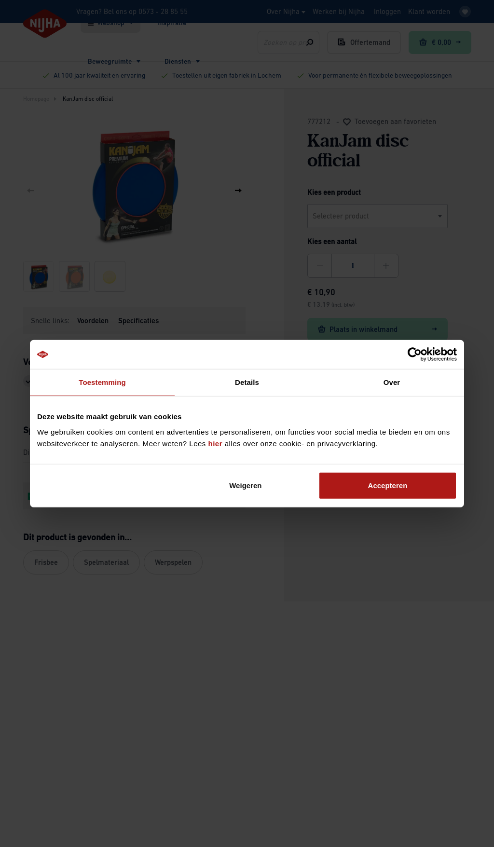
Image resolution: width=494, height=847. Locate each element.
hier (215, 443)
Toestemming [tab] (102, 382)
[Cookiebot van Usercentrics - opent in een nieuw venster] (414, 354)
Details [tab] (247, 382)
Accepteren (388, 485)
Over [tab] (392, 382)
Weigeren (245, 485)
